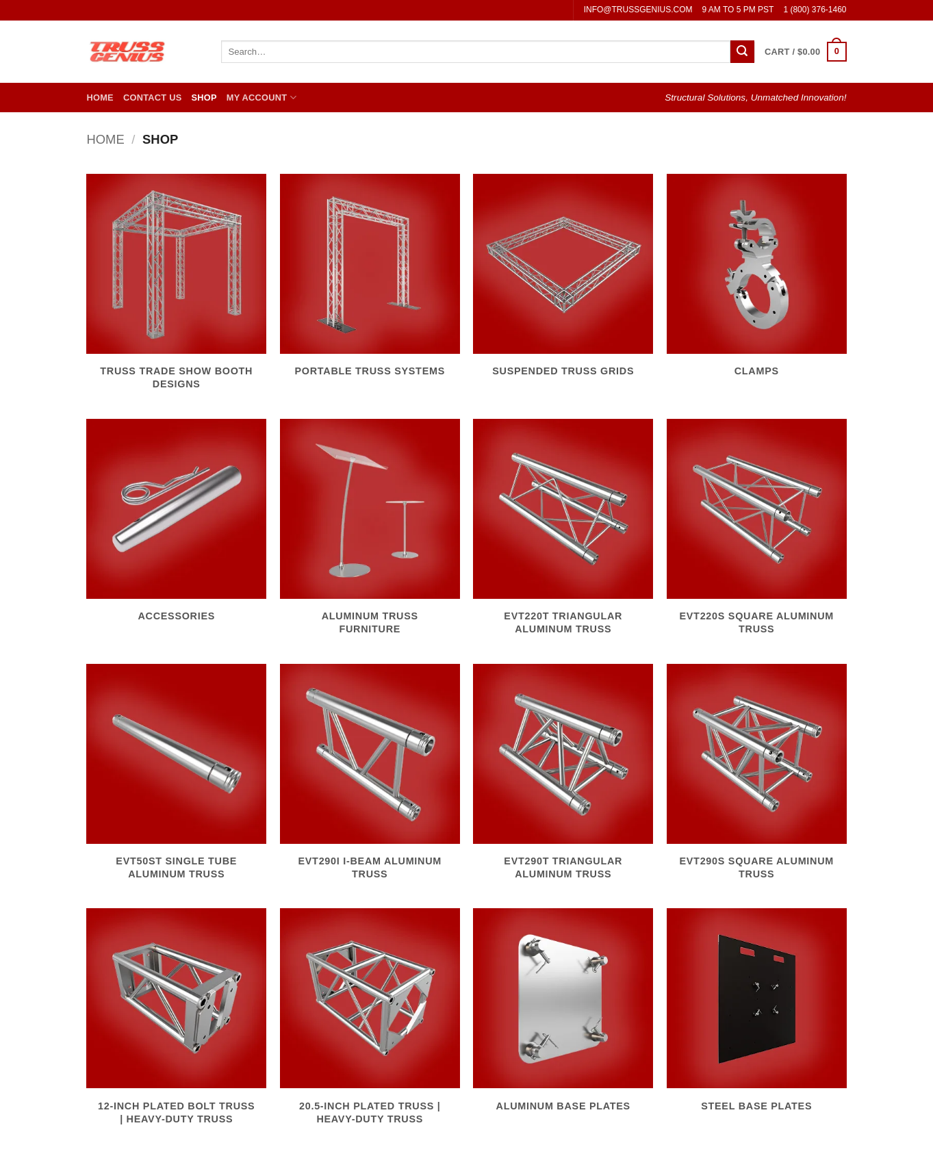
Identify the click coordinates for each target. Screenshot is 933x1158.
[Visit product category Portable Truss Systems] (370, 283)
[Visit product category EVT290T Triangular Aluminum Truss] (563, 779)
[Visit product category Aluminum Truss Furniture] (370, 534)
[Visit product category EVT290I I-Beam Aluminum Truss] (370, 779)
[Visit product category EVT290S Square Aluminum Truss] (757, 779)
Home (100, 97)
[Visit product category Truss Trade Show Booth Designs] (176, 289)
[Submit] (742, 52)
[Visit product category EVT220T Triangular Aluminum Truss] (563, 534)
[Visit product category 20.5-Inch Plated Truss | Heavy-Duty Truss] (370, 1024)
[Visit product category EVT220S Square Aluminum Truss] (757, 534)
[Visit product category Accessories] (176, 528)
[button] (805, 52)
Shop (203, 97)
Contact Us (152, 97)
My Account (261, 97)
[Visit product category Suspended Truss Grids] (563, 283)
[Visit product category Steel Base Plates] (757, 1017)
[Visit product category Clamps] (757, 283)
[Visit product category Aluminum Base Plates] (563, 1017)
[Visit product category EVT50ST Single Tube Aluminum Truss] (176, 779)
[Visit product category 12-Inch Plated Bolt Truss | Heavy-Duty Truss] (176, 1024)
